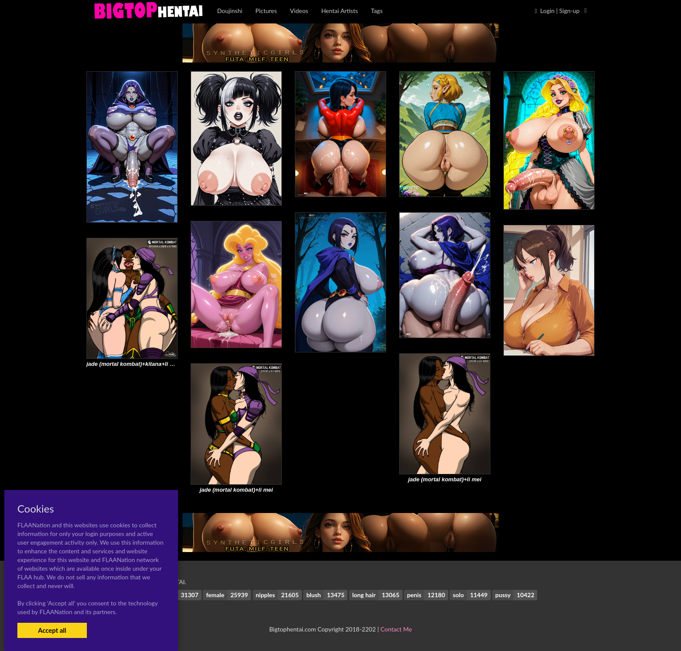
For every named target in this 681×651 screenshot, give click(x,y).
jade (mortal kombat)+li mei (445, 479)
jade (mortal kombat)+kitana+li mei (132, 364)
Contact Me (396, 629)
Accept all (52, 630)
